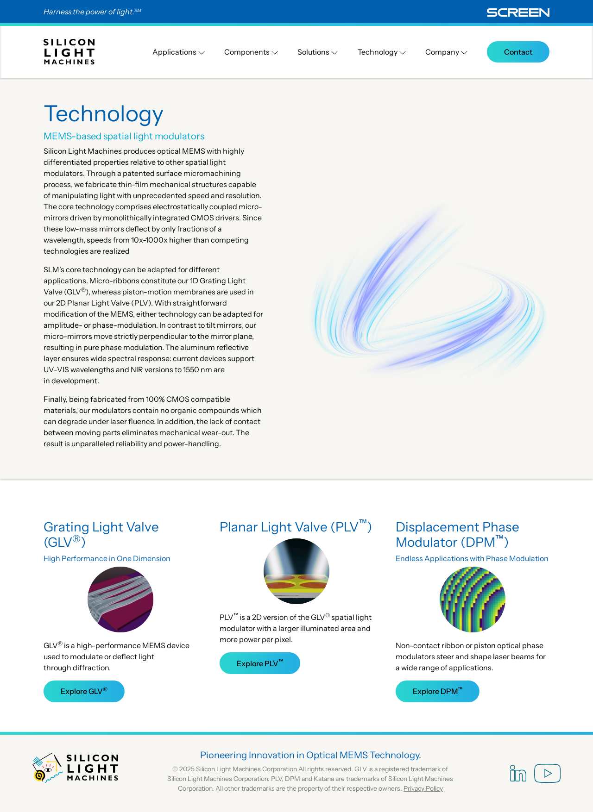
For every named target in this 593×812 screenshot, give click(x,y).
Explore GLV (84, 691)
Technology (382, 51)
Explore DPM (437, 691)
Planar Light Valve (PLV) (296, 527)
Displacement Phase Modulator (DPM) (457, 534)
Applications (178, 51)
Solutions (317, 51)
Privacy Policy (423, 788)
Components (251, 51)
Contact (518, 51)
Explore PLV (260, 663)
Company (446, 51)
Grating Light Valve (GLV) (101, 534)
